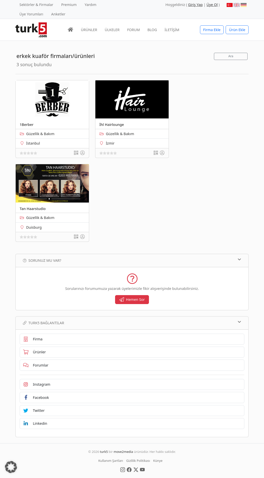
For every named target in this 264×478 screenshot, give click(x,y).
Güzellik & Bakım (40, 133)
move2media (123, 451)
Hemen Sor (132, 299)
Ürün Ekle (237, 29)
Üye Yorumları (31, 14)
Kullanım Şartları (110, 460)
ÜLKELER (112, 29)
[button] (11, 467)
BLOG (152, 29)
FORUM (133, 29)
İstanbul (33, 143)
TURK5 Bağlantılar (132, 322)
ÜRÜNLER (89, 29)
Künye (157, 460)
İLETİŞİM (172, 29)
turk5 (104, 451)
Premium (69, 4)
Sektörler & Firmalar (36, 4)
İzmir (110, 143)
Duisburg (34, 227)
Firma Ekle (212, 29)
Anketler (58, 14)
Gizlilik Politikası (138, 460)
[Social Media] (122, 469)
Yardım (90, 4)
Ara (230, 56)
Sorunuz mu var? (132, 260)
